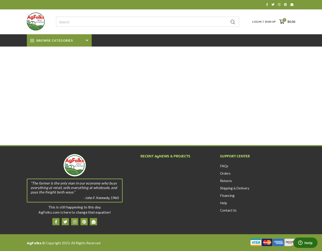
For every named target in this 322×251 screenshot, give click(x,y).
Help (223, 203)
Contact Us (228, 210)
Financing (227, 195)
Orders (225, 173)
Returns (226, 181)
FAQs (224, 166)
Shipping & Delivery (234, 188)
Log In (256, 21)
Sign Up (270, 21)
